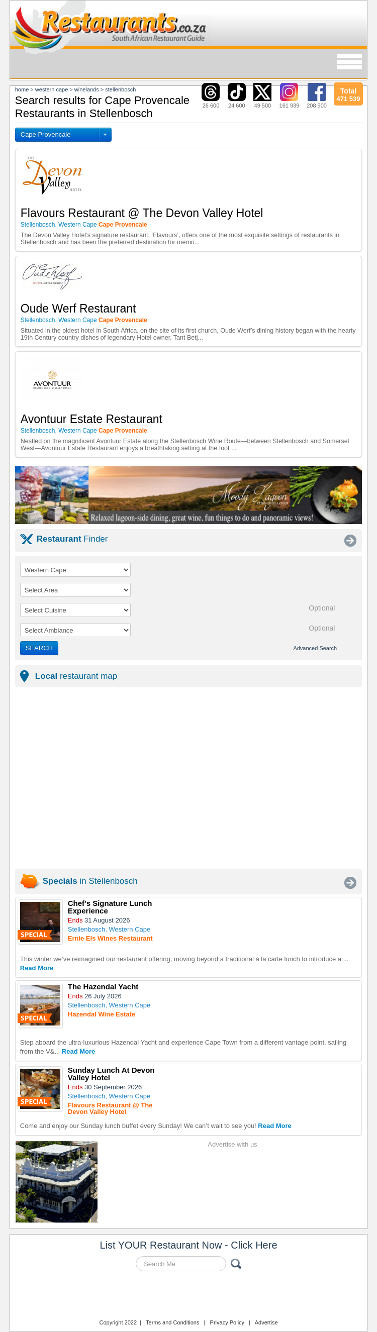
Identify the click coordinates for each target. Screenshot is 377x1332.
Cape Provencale (46, 134)
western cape (51, 89)
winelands (86, 89)
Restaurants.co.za (188, 1296)
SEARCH (39, 648)
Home (22, 89)
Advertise (266, 1322)
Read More (36, 968)
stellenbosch (120, 89)
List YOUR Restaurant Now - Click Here (188, 1245)
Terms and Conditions (172, 1322)
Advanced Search (315, 648)
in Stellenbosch (90, 881)
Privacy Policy (227, 1322)
